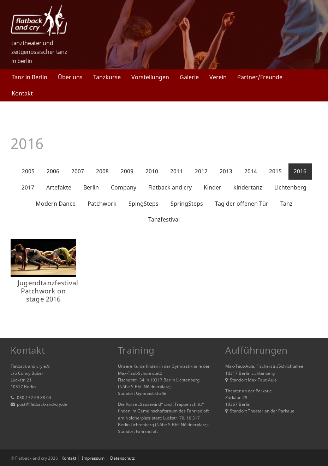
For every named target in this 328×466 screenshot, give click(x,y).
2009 (127, 171)
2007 (77, 171)
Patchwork (102, 203)
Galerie (189, 77)
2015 (275, 171)
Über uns (70, 77)
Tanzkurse (107, 77)
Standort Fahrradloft (138, 431)
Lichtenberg (290, 187)
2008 (102, 171)
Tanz (286, 203)
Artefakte (58, 187)
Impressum (93, 458)
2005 (28, 171)
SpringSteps (187, 203)
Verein (218, 77)
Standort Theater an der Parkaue (259, 411)
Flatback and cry (170, 187)
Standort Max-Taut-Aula (251, 380)
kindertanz (247, 187)
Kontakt (22, 93)
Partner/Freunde (259, 77)
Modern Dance (56, 203)
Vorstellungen (150, 77)
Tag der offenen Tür (241, 203)
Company (123, 187)
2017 (28, 187)
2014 (250, 171)
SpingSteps (144, 203)
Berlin (91, 187)
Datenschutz (122, 458)
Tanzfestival (164, 219)
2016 (300, 171)
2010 (151, 171)
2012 (201, 171)
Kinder (212, 187)
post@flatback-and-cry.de (42, 404)
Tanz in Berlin (29, 77)
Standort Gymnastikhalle (142, 393)
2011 (176, 171)
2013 (226, 171)
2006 (53, 171)
